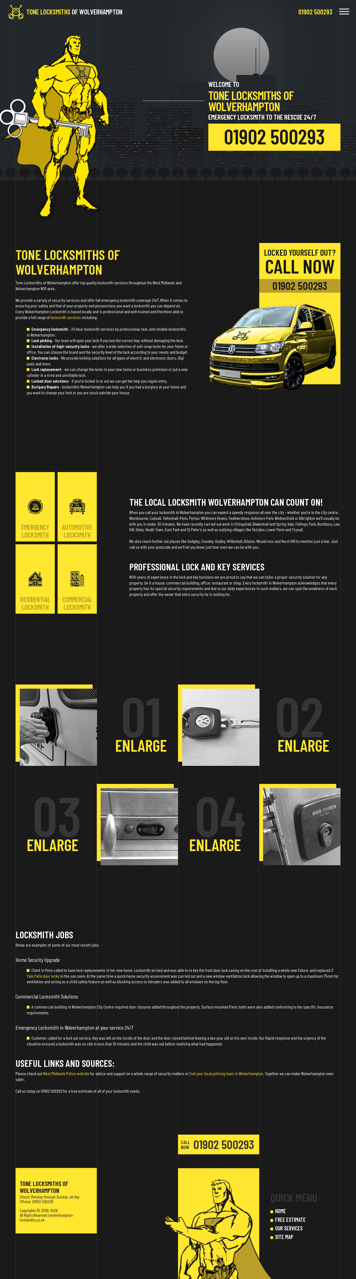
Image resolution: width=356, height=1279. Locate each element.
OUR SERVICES (289, 1228)
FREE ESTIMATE (290, 1219)
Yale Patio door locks (43, 976)
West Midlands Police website (66, 1073)
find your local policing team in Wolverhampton (226, 1073)
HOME (280, 1211)
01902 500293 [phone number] (274, 136)
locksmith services (66, 317)
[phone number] (315, 11)
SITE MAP (284, 1236)
